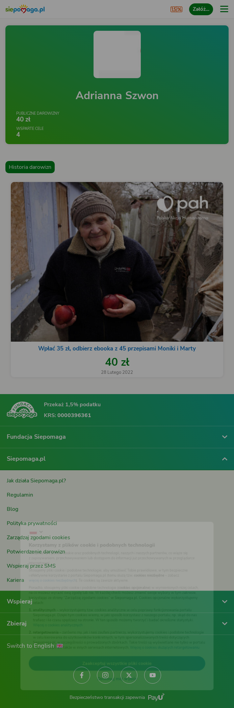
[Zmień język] (19, 516)
